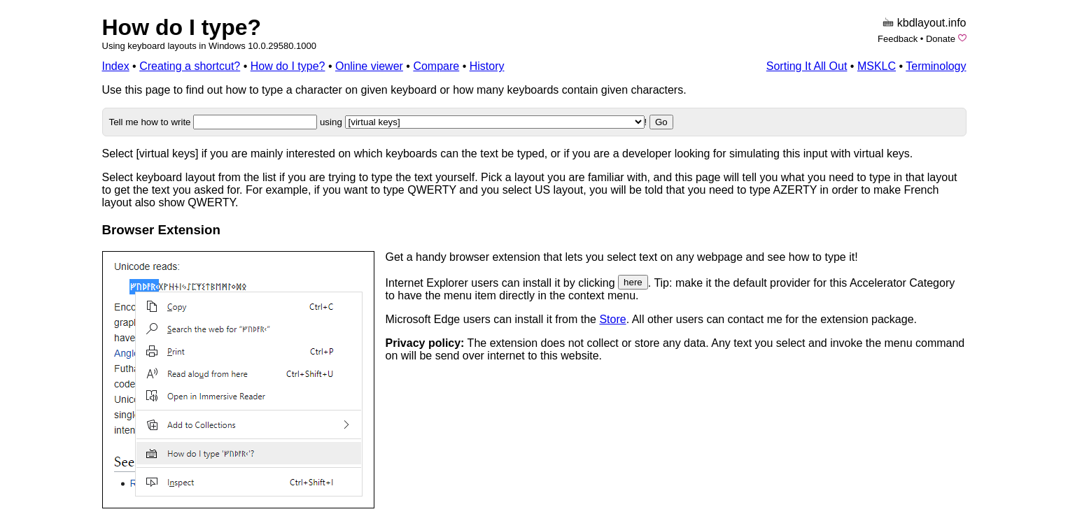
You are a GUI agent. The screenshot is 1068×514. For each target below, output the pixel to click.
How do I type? (182, 27)
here (633, 282)
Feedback (898, 39)
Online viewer (369, 66)
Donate (940, 39)
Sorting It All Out (807, 66)
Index (115, 66)
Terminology (936, 66)
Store (612, 319)
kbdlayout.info (932, 23)
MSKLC (876, 66)
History (487, 66)
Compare (436, 66)
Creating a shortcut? (189, 66)
